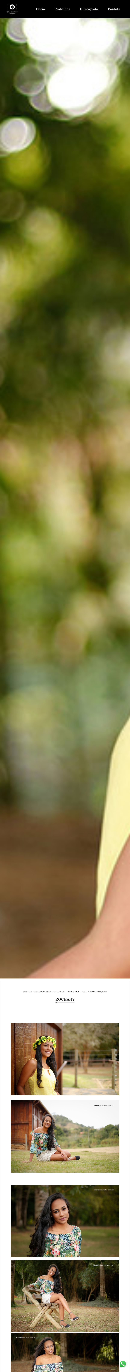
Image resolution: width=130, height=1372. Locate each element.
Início (40, 9)
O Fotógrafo (89, 9)
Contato (114, 9)
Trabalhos (62, 9)
